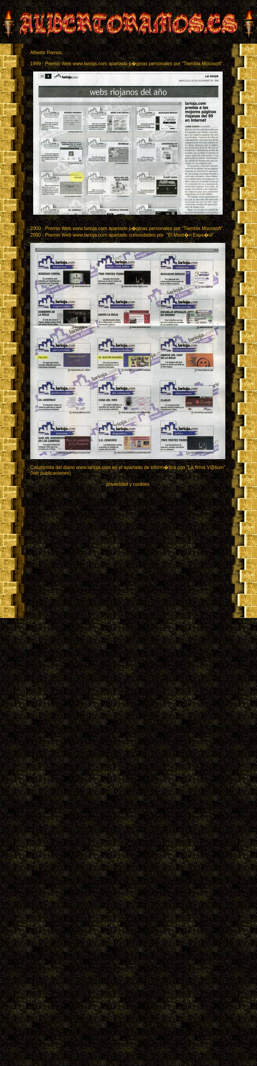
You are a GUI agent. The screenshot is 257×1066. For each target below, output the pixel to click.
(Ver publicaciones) (50, 473)
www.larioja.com (93, 467)
